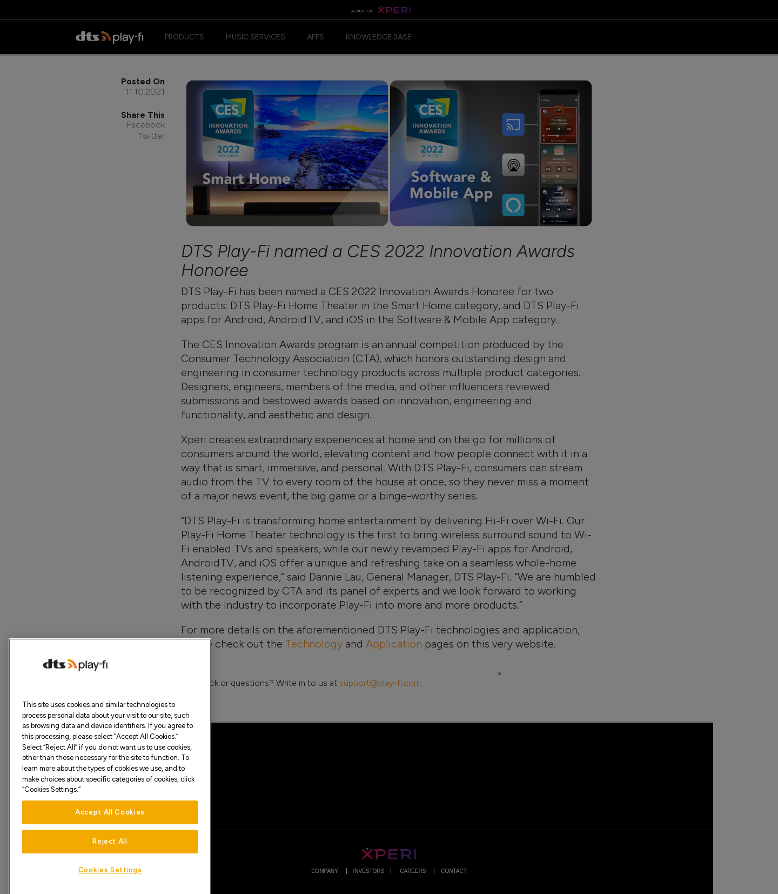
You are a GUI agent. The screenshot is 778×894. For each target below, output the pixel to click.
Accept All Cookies (110, 830)
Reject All (110, 859)
